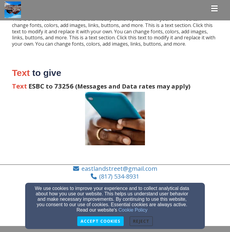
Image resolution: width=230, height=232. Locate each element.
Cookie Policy (133, 209)
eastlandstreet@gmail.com (119, 168)
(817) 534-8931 (119, 176)
